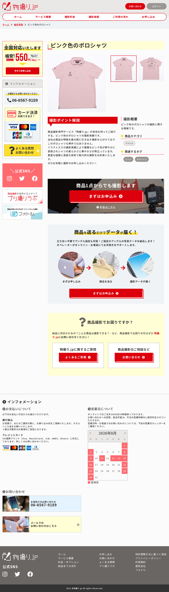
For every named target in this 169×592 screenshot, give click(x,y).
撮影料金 (70, 17)
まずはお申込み (106, 196)
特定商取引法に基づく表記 (151, 554)
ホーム (18, 17)
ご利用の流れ (120, 17)
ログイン (156, 6)
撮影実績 (94, 17)
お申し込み (148, 17)
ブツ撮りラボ (107, 566)
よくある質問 (107, 562)
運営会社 (140, 566)
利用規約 (140, 562)
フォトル (140, 570)
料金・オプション (68, 562)
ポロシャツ (142, 159)
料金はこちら (106, 207)
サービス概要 (43, 17)
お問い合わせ (135, 6)
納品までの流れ (67, 566)
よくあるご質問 (78, 357)
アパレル (129, 143)
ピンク (128, 159)
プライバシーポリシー (148, 558)
